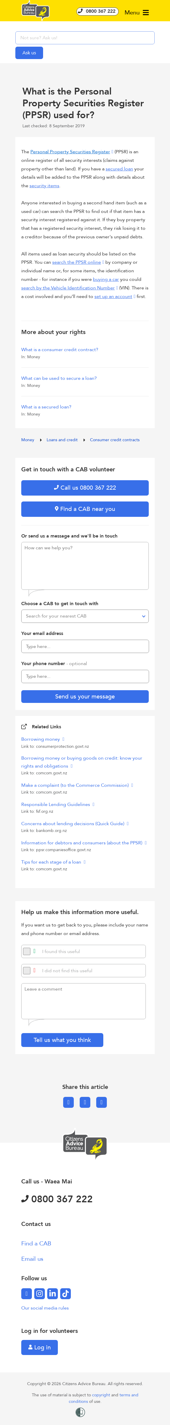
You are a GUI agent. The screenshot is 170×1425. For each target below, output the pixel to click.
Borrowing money (41, 739)
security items (44, 186)
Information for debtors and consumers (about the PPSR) (82, 843)
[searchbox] (85, 38)
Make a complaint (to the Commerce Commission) (75, 785)
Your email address (42, 633)
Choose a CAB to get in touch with (59, 603)
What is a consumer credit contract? (59, 349)
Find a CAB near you (85, 509)
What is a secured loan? (46, 407)
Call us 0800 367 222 (85, 488)
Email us (32, 1259)
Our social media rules (45, 1308)
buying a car (106, 279)
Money (28, 440)
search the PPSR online (76, 262)
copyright (101, 1395)
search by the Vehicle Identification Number (68, 288)
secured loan (119, 169)
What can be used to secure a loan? (59, 378)
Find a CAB (36, 1244)
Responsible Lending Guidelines (56, 804)
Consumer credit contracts (115, 440)
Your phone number (54, 663)
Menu (137, 13)
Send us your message (85, 697)
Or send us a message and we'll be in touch (69, 536)
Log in (39, 1347)
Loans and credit (63, 440)
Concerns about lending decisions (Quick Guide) (73, 823)
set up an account (113, 296)
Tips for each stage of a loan (51, 862)
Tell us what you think (62, 1040)
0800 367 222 (97, 11)
